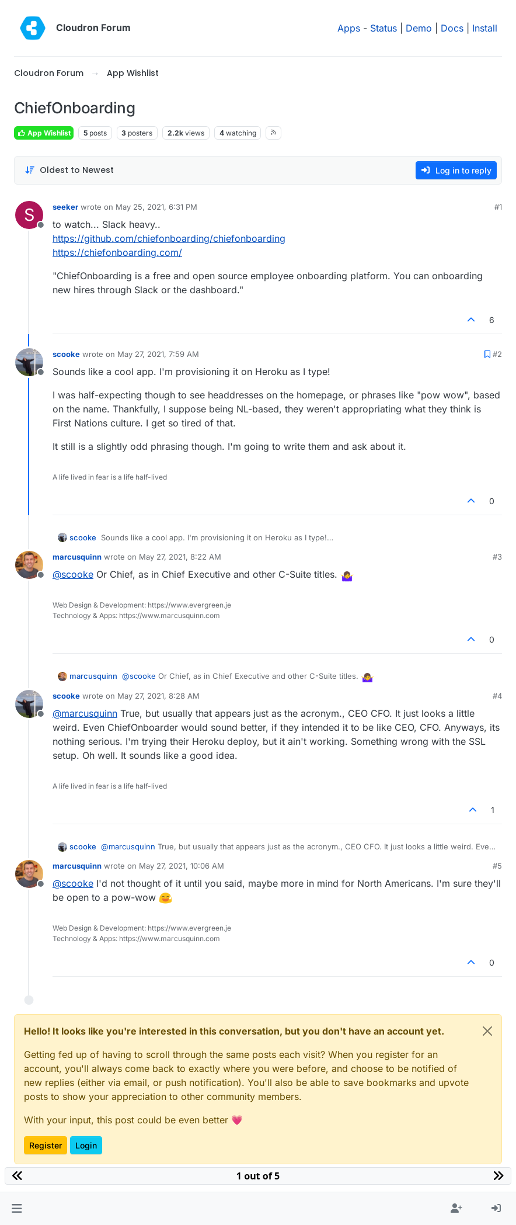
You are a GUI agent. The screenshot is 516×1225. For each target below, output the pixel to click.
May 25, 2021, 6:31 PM (156, 206)
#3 (497, 556)
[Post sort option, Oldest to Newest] (69, 170)
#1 (498, 206)
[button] (17, 1208)
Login (86, 1145)
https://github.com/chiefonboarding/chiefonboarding (169, 238)
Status (383, 28)
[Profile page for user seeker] (29, 215)
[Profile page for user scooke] (29, 362)
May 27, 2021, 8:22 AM (180, 556)
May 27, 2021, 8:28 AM (158, 695)
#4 (497, 695)
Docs (452, 28)
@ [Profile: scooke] (73, 574)
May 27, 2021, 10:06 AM (181, 865)
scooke (66, 354)
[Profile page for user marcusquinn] (29, 565)
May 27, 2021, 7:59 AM (158, 354)
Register (45, 1145)
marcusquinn (77, 556)
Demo (419, 28)
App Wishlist (44, 133)
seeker (65, 206)
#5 (497, 865)
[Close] (487, 1031)
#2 (497, 354)
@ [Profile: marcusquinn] (85, 713)
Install (484, 28)
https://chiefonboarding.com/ (117, 252)
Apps (348, 28)
